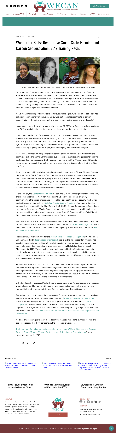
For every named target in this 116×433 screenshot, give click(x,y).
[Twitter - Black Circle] (26, 6)
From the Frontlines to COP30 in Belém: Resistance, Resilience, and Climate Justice (20, 386)
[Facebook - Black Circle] (11, 6)
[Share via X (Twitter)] (23, 343)
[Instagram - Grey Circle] (80, 401)
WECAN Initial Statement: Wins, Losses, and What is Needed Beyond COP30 (57, 386)
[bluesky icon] (95, 401)
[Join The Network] (99, 6)
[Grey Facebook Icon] (84, 401)
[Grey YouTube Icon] (92, 401)
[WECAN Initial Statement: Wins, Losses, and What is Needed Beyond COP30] (58, 371)
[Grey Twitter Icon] (99, 401)
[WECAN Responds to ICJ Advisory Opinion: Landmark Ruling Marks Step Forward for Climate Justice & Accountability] (94, 371)
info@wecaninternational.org (91, 414)
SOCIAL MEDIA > (85, 399)
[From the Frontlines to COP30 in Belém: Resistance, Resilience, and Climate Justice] (21, 371)
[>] (111, 428)
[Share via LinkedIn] (28, 343)
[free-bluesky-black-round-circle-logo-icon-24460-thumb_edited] (22, 6)
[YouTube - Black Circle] (18, 6)
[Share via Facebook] (17, 343)
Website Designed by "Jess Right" (85, 429)
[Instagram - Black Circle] (7, 6)
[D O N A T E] (58, 415)
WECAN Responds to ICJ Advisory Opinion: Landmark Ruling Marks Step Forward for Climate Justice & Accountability (93, 386)
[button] (19, 14)
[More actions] (98, 36)
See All (108, 358)
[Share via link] (34, 343)
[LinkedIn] (14, 6)
